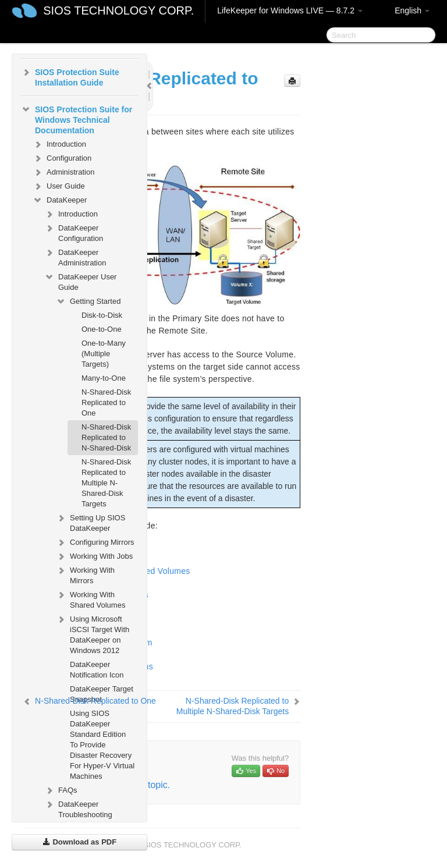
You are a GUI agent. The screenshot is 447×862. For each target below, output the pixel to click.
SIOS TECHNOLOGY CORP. (118, 10)
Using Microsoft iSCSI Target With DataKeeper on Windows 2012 (92, 633)
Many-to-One (103, 378)
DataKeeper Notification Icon (97, 669)
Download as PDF (79, 842)
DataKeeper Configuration (73, 232)
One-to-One (101, 329)
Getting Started (88, 301)
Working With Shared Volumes (90, 598)
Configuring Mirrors (95, 542)
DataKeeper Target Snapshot (101, 694)
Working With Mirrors (85, 574)
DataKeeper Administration (75, 256)
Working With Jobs (94, 556)
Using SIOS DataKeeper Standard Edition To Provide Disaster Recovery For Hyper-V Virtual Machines (102, 745)
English (412, 10)
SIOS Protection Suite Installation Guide (70, 76)
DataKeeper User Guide (80, 281)
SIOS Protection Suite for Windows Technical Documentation (76, 118)
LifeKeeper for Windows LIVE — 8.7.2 (290, 10)
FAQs (60, 790)
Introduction (59, 144)
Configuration (62, 158)
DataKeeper (60, 200)
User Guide (59, 186)
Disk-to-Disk (101, 315)
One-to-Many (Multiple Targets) (103, 353)
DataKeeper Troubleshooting (78, 808)
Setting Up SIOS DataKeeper (90, 522)
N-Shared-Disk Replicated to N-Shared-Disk (106, 437)
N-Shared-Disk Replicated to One (106, 402)
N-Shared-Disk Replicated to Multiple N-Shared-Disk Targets (106, 482)
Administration (63, 172)
